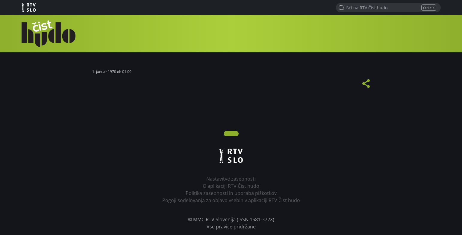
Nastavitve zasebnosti (231, 179)
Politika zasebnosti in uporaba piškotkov (231, 193)
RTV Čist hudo (48, 33)
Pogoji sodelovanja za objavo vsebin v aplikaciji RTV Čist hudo (231, 200)
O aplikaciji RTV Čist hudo (231, 186)
